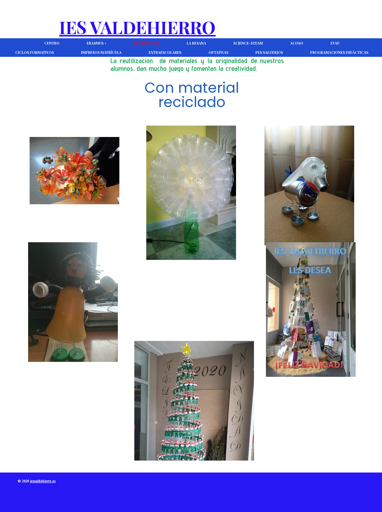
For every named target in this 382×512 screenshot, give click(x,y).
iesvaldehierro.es (43, 481)
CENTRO (52, 43)
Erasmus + (96, 43)
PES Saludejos (269, 52)
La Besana (196, 43)
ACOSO (296, 43)
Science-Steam (248, 43)
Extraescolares (165, 52)
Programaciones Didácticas (339, 52)
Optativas (218, 52)
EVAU (335, 43)
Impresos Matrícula (101, 52)
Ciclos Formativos (34, 52)
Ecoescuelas (146, 43)
